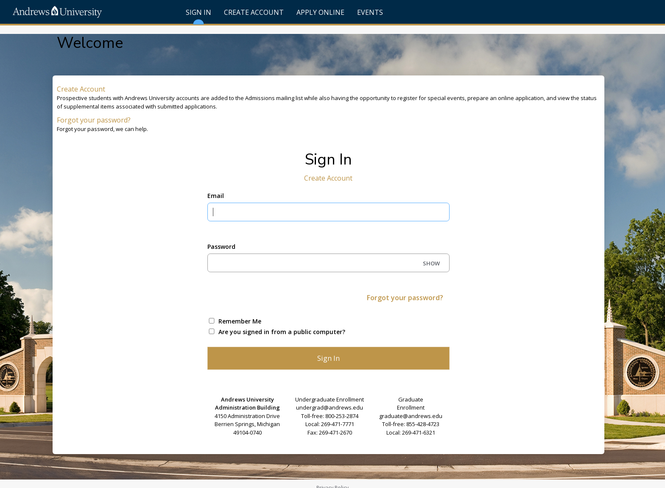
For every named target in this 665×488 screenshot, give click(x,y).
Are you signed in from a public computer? (281, 332)
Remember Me (239, 321)
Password (221, 247)
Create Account (254, 12)
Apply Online (320, 12)
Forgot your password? (94, 120)
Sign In (198, 16)
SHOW (431, 263)
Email (215, 196)
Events (370, 12)
